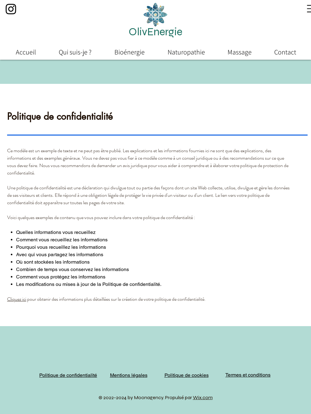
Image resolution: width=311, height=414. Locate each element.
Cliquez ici (16, 299)
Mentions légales (128, 375)
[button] (155, 32)
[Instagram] (11, 9)
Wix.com (203, 397)
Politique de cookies (186, 375)
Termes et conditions (248, 375)
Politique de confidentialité (68, 375)
